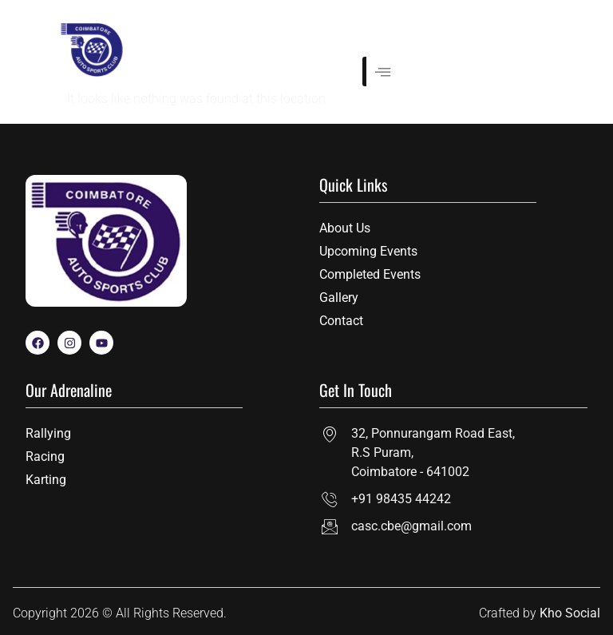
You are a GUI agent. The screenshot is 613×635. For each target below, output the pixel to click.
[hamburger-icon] (380, 71)
